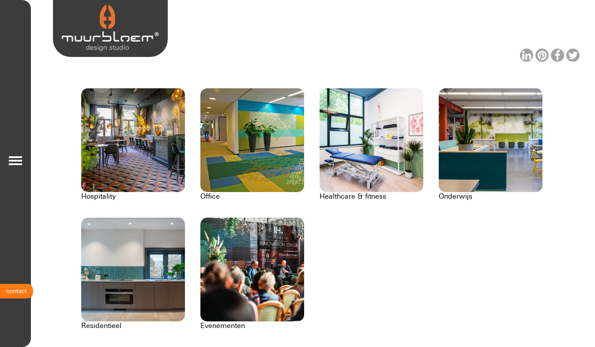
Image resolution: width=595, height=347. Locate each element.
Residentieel (101, 325)
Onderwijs (455, 196)
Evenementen (222, 325)
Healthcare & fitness (353, 196)
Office (210, 196)
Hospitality (98, 196)
